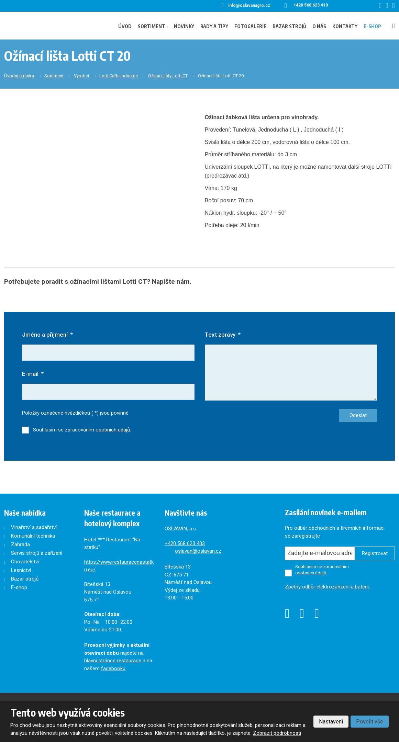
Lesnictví (21, 570)
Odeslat (358, 416)
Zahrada (20, 545)
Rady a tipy (214, 26)
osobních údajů (113, 430)
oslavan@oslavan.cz (198, 551)
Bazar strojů (289, 26)
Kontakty (344, 26)
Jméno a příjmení (47, 334)
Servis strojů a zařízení (36, 553)
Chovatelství (25, 562)
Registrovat (375, 554)
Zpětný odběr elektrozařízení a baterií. (327, 587)
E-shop (372, 26)
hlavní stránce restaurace (112, 661)
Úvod (125, 26)
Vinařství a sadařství (34, 528)
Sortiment (151, 26)
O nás (319, 26)
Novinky (184, 26)
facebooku (113, 669)
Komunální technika (33, 536)
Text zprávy (223, 334)
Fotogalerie (250, 26)
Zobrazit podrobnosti (277, 733)
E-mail (33, 374)
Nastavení (331, 721)
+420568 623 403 (185, 544)
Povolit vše (369, 721)
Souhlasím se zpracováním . (82, 430)
